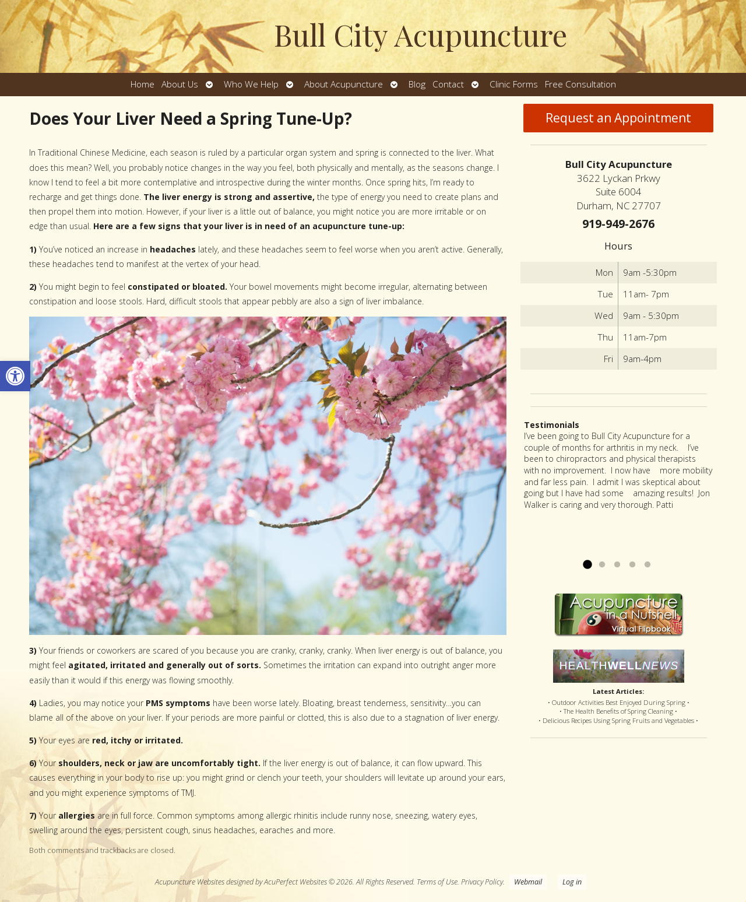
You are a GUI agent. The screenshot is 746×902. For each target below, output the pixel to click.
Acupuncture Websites (189, 882)
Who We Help (251, 84)
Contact (448, 84)
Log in (572, 882)
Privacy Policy (482, 882)
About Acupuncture (343, 84)
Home (142, 84)
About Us (179, 84)
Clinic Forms (514, 84)
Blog (417, 84)
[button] (15, 376)
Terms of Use (437, 882)
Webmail (528, 882)
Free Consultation (580, 84)
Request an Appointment (618, 118)
